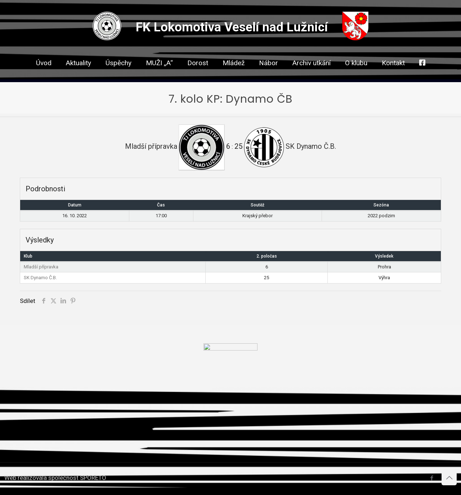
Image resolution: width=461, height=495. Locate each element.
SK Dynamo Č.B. (40, 277)
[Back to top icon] (449, 477)
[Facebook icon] (431, 478)
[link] (197, 75)
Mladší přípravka (41, 266)
